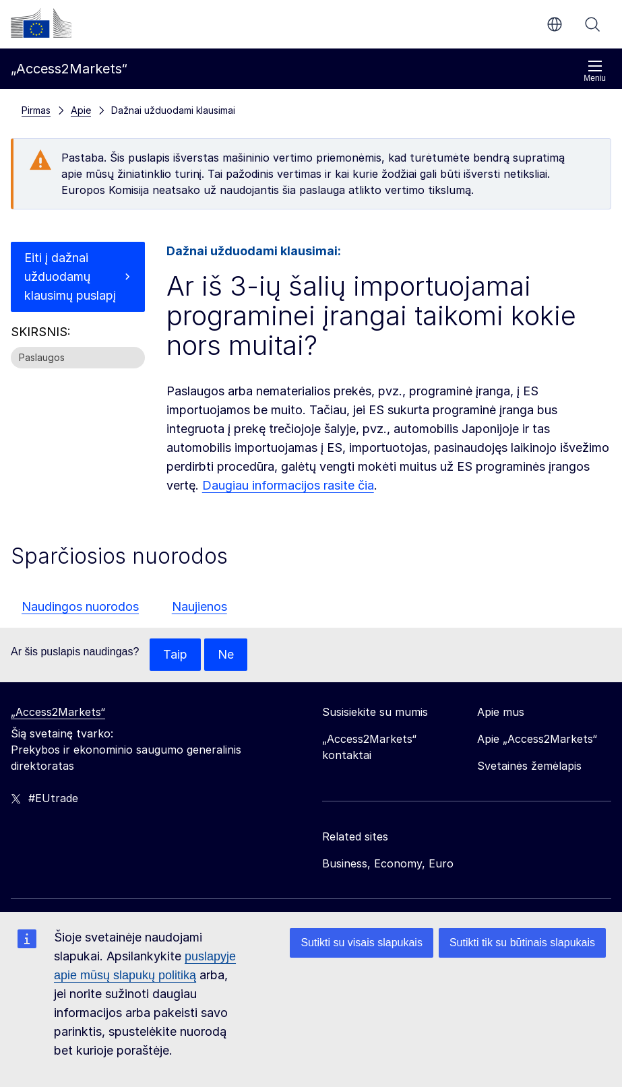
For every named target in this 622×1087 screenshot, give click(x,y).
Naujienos (199, 606)
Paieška (592, 24)
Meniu (595, 71)
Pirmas (36, 110)
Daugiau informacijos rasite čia (288, 485)
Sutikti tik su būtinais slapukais (522, 942)
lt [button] (555, 24)
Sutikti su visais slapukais (362, 942)
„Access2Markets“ (58, 712)
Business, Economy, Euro (388, 863)
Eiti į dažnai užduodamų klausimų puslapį (70, 276)
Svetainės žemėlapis (529, 765)
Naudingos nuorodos (80, 606)
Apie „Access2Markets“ (537, 739)
